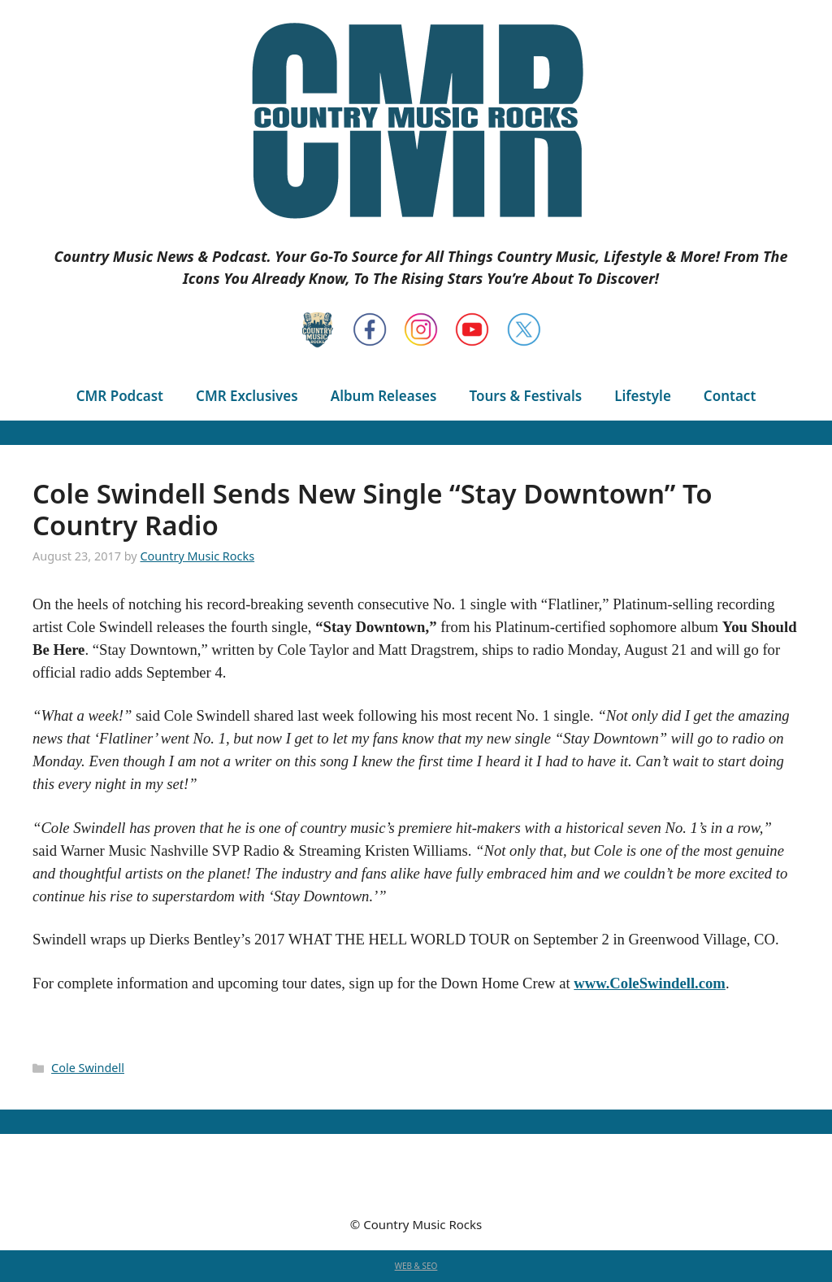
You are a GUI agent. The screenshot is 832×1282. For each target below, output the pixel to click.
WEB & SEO (416, 1265)
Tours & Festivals (525, 395)
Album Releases (384, 395)
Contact (730, 395)
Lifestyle (642, 395)
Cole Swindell (87, 1067)
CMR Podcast (119, 395)
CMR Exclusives (247, 395)
